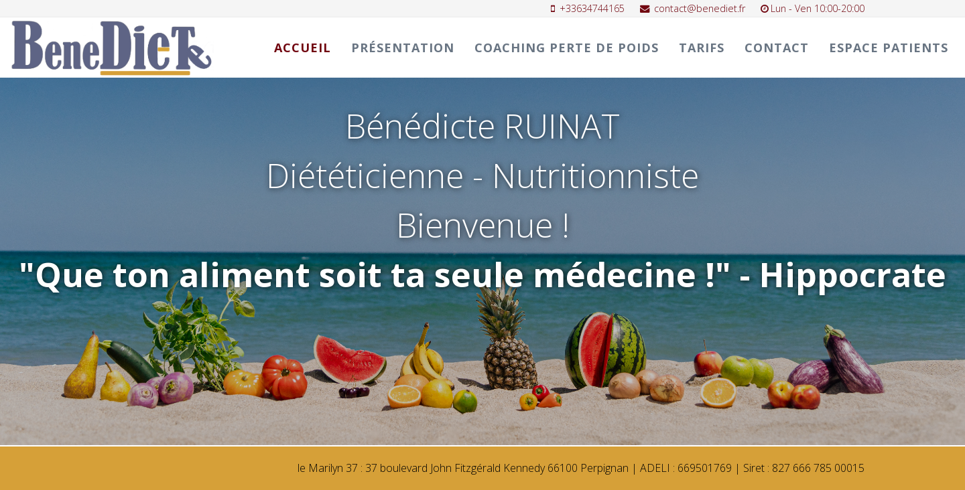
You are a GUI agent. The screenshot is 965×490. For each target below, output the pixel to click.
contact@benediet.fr (699, 8)
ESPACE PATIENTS (888, 47)
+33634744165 (592, 8)
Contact (777, 47)
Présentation (402, 47)
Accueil (302, 47)
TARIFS (701, 47)
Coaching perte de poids (566, 47)
